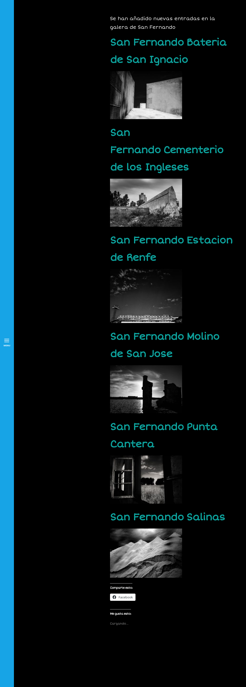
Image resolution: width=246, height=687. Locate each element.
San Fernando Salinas (167, 517)
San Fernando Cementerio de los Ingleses (166, 150)
